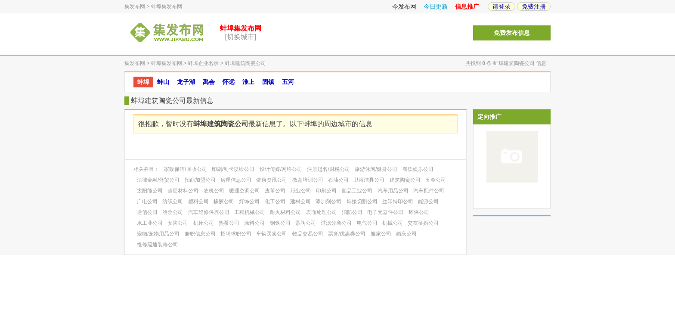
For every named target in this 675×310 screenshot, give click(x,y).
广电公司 (147, 201)
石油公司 (338, 180)
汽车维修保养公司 (208, 212)
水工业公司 (150, 223)
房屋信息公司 (235, 180)
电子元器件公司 (385, 212)
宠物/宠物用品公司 (158, 234)
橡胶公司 (224, 201)
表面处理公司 (321, 212)
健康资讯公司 (271, 180)
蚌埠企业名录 (203, 63)
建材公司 (300, 201)
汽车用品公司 (393, 191)
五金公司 (435, 180)
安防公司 (177, 223)
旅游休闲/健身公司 (376, 169)
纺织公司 (172, 201)
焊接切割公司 (362, 201)
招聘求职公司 (235, 234)
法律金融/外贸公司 (158, 180)
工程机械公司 (249, 212)
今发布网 (404, 6)
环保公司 (419, 212)
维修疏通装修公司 (157, 245)
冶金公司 (172, 212)
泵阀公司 (305, 223)
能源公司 (428, 201)
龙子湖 (186, 81)
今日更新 (436, 6)
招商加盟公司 (200, 180)
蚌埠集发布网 (166, 6)
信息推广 (467, 6)
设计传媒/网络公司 (281, 169)
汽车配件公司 (428, 191)
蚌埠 (143, 81)
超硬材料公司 (182, 191)
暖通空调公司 (244, 191)
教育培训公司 (307, 180)
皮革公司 (275, 191)
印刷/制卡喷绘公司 (233, 169)
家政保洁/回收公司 (185, 169)
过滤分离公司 (336, 223)
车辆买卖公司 (271, 234)
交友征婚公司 (423, 223)
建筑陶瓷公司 (405, 180)
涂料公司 (254, 223)
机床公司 (203, 223)
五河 (288, 81)
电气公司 (367, 223)
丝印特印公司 (397, 201)
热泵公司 (229, 223)
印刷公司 (326, 191)
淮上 (248, 81)
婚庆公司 (406, 234)
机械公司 (392, 223)
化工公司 (275, 201)
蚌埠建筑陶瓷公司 (245, 63)
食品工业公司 (356, 191)
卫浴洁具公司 (368, 180)
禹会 (209, 81)
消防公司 (352, 212)
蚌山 (163, 81)
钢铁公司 (280, 223)
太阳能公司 (150, 191)
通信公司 (147, 212)
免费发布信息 (512, 33)
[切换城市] (241, 36)
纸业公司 (301, 191)
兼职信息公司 (200, 234)
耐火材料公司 (285, 212)
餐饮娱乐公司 (418, 169)
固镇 (268, 81)
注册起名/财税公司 (328, 169)
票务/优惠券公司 (346, 234)
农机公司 (214, 191)
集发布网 (134, 6)
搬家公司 (381, 234)
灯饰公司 (249, 201)
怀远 (229, 81)
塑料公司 (198, 201)
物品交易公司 (307, 234)
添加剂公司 (328, 201)
